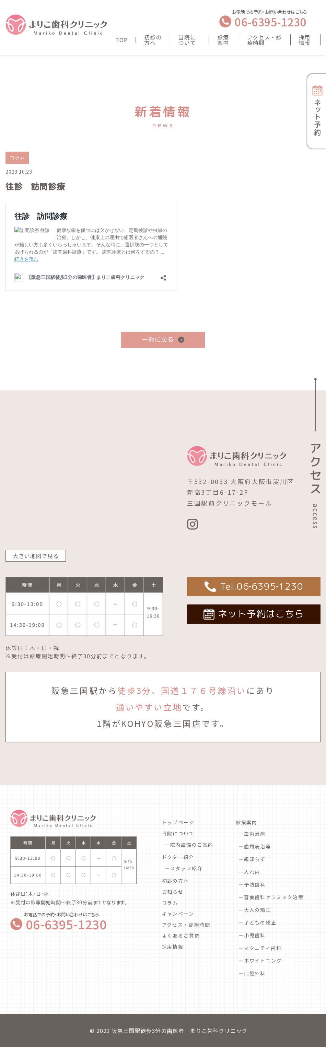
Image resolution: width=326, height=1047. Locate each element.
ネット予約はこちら (261, 613)
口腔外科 (255, 973)
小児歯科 (255, 935)
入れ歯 (252, 871)
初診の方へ (152, 39)
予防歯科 (255, 884)
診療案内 (223, 39)
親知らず (255, 859)
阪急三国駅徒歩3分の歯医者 (148, 1030)
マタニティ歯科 (263, 947)
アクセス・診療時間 (264, 39)
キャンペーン (178, 913)
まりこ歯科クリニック (218, 1030)
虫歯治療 (255, 833)
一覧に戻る (158, 339)
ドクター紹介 (178, 857)
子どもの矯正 (260, 922)
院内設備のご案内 (192, 844)
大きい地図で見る (36, 556)
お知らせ (173, 891)
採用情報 (305, 39)
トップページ (178, 822)
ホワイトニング (263, 960)
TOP (121, 40)
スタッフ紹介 (186, 868)
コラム (170, 902)
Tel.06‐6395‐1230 (261, 586)
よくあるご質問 (181, 935)
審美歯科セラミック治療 (274, 897)
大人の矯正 (257, 909)
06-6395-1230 (271, 21)
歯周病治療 (257, 846)
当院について (187, 39)
